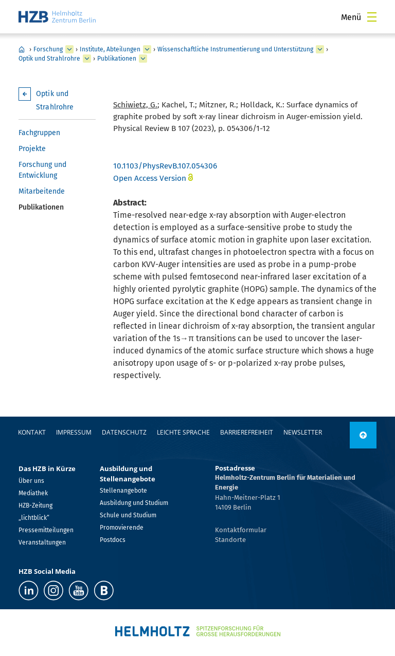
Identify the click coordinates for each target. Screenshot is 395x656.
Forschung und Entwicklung (42, 170)
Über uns (31, 480)
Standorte (230, 539)
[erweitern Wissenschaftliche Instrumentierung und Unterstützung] (320, 49)
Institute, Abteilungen (110, 49)
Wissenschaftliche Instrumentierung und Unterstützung (235, 49)
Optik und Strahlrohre (49, 58)
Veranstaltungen (42, 542)
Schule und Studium (128, 515)
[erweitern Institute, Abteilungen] (147, 49)
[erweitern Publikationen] (143, 58)
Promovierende (121, 527)
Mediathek (33, 493)
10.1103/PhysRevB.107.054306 (165, 166)
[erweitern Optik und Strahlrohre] (87, 58)
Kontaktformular (240, 530)
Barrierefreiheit (246, 432)
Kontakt (32, 432)
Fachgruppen (39, 132)
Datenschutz (124, 432)
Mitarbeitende (42, 191)
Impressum (74, 432)
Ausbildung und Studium (134, 503)
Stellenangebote (123, 490)
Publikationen (116, 58)
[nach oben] (363, 435)
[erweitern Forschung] (69, 49)
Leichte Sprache (183, 432)
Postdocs (112, 539)
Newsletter (302, 432)
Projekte (32, 148)
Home (22, 49)
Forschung (48, 49)
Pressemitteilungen (46, 530)
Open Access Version (149, 178)
